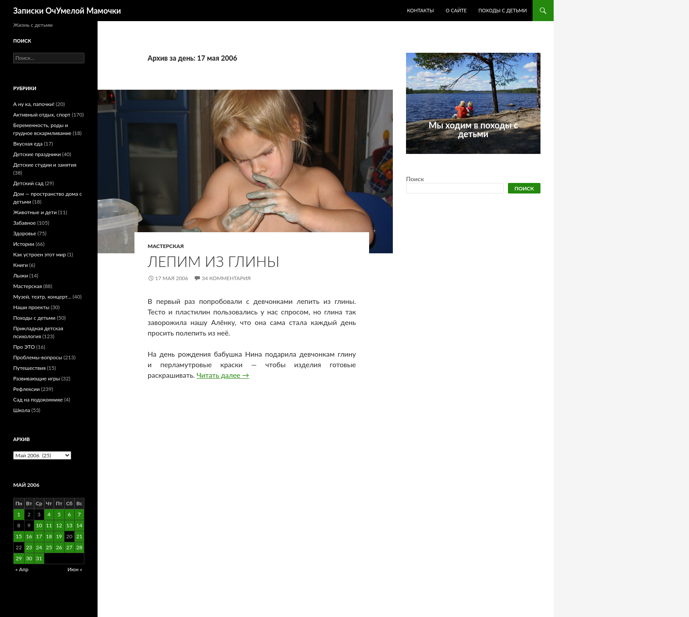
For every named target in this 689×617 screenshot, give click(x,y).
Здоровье (24, 233)
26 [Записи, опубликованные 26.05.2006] (59, 547)
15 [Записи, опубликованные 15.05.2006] (19, 536)
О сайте (456, 10)
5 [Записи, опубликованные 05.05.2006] (59, 514)
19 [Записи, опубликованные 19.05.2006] (59, 536)
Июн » (75, 569)
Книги (20, 265)
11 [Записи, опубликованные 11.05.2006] (49, 525)
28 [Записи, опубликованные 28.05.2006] (79, 547)
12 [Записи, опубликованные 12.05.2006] (59, 525)
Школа (21, 410)
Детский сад (28, 183)
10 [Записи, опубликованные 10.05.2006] (39, 525)
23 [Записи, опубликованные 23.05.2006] (29, 547)
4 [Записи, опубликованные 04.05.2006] (49, 514)
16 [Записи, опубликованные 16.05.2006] (29, 536)
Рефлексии (26, 389)
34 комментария (226, 278)
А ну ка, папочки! (33, 104)
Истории (23, 244)
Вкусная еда (28, 143)
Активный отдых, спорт (41, 114)
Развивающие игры (36, 378)
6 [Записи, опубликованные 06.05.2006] (69, 514)
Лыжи (20, 275)
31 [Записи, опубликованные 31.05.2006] (39, 558)
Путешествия (29, 368)
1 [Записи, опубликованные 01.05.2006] (18, 514)
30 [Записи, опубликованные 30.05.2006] (29, 558)
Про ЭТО (24, 346)
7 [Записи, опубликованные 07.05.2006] (79, 514)
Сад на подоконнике (38, 399)
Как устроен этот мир (39, 254)
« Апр (22, 569)
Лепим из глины (213, 261)
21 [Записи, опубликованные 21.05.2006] (79, 536)
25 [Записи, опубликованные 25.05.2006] (49, 547)
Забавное (24, 222)
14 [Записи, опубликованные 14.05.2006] (79, 525)
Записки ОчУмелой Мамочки (67, 10)
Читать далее (222, 375)
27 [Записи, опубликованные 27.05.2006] (69, 547)
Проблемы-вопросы (37, 357)
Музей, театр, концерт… (42, 296)
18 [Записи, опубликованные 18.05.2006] (49, 536)
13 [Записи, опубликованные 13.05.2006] (69, 525)
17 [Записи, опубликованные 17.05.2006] (39, 536)
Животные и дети (35, 212)
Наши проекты (31, 307)
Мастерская (166, 246)
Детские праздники (37, 154)
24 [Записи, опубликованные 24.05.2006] (39, 547)
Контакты (420, 10)
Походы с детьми (503, 10)
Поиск (415, 179)
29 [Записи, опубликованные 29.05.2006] (19, 558)
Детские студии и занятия (44, 164)
